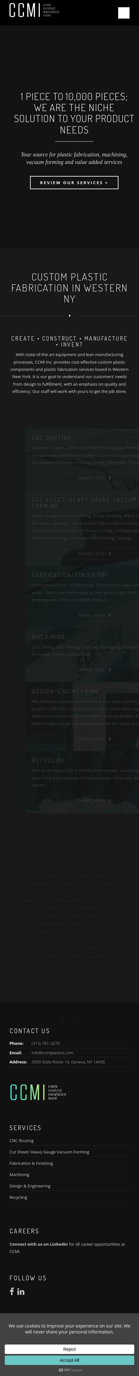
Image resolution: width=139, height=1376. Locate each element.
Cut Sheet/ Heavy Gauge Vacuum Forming (49, 1152)
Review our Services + (74, 182)
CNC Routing (21, 1140)
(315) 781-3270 (46, 1043)
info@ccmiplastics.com (52, 1053)
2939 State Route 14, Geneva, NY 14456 (68, 1062)
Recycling (18, 1197)
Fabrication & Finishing (31, 1163)
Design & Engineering (29, 1186)
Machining (19, 1174)
